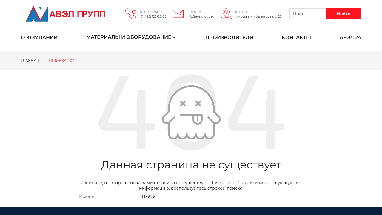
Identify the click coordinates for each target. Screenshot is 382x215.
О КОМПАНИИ (39, 37)
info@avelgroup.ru (200, 17)
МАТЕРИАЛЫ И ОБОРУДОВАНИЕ (131, 37)
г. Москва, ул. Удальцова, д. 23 (258, 17)
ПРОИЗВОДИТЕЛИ (229, 37)
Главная (30, 60)
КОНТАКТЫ (296, 37)
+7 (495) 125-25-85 (152, 17)
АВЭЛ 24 (350, 37)
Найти (344, 13)
